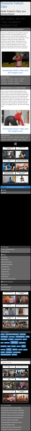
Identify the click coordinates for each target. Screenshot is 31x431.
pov (23, 346)
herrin (14, 342)
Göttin (20, 139)
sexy (9, 349)
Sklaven (24, 139)
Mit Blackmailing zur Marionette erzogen (11, 422)
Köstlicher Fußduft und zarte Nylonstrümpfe (12, 415)
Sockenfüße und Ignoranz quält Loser (11, 429)
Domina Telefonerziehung (7, 249)
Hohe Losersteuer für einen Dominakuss (12, 29)
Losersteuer (4, 83)
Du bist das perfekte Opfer (8, 424)
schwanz (3, 349)
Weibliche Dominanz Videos (8, 279)
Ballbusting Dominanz (6, 264)
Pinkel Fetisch (4, 276)
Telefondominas (5, 252)
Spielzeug (22, 78)
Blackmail (17, 137)
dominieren (10, 83)
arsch (2, 334)
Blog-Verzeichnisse (7, 281)
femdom (11, 339)
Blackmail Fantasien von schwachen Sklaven (13, 87)
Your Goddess (10, 78)
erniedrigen (14, 139)
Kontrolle (9, 139)
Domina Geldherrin (6, 287)
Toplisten (4, 284)
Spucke (21, 81)
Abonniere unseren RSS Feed (15, 187)
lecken (13, 346)
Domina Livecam (5, 289)
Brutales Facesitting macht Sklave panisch (12, 417)
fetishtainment (18, 339)
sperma (25, 349)
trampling (8, 352)
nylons (18, 346)
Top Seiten (5, 247)
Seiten (3, 190)
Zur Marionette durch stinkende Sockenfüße (12, 410)
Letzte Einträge (6, 405)
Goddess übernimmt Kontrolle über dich (11, 427)
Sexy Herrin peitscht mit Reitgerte (10, 420)
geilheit (24, 339)
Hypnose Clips (5, 271)
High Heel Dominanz (6, 262)
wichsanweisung (5, 354)
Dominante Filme (5, 269)
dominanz (4, 336)
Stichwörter (5, 332)
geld (2, 342)
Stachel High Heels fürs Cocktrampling (11, 408)
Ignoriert (16, 78)
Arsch (26, 137)
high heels (22, 342)
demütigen (16, 83)
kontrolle (3, 346)
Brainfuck (4, 139)
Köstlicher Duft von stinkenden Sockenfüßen (12, 412)
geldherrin (7, 342)
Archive (4, 359)
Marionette (4, 81)
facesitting (4, 339)
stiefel (2, 352)
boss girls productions (12, 334)
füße (27, 336)
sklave (15, 349)
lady (9, 346)
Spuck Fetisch (5, 259)
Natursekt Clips (5, 266)
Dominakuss (10, 81)
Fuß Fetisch (4, 257)
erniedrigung (20, 336)
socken (20, 349)
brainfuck (22, 334)
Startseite (3, 192)
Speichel (16, 81)
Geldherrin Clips (5, 274)
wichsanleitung (16, 352)
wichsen (14, 354)
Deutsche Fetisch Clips (11, 5)
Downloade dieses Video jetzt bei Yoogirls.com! (15, 71)
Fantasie (22, 137)
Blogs (3, 254)
